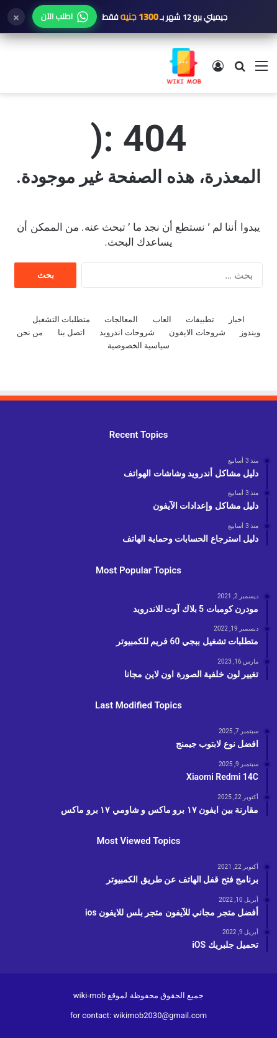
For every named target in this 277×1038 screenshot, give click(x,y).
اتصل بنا (71, 332)
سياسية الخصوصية (138, 345)
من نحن (30, 332)
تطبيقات (200, 319)
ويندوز (250, 332)
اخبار (237, 319)
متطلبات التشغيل (61, 319)
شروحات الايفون (197, 332)
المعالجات (121, 319)
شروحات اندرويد (127, 332)
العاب (162, 319)
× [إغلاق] (16, 16)
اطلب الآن (64, 16)
